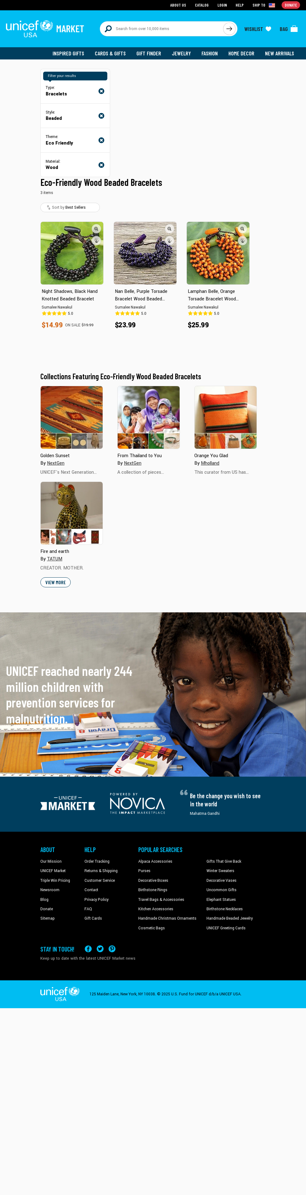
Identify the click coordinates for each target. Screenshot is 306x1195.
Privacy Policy (96, 899)
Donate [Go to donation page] (291, 5)
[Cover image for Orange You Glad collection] (225, 417)
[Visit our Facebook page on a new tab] (88, 949)
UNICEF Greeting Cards (226, 928)
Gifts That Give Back (224, 861)
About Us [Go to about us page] (178, 5)
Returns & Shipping (101, 871)
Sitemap (47, 918)
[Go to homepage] (45, 28)
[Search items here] (161, 29)
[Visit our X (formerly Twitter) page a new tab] (100, 949)
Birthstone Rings (152, 890)
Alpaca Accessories (155, 861)
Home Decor (241, 53)
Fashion (209, 53)
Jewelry (181, 53)
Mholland (210, 463)
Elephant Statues (221, 899)
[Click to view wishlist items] (258, 29)
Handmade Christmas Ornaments (167, 918)
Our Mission (51, 861)
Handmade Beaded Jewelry (230, 918)
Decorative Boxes (153, 880)
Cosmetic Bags (151, 928)
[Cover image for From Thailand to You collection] (148, 417)
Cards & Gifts (110, 53)
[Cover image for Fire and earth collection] (71, 513)
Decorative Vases (222, 880)
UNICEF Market (53, 871)
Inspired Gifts (68, 53)
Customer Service (99, 880)
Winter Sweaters (220, 871)
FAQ (88, 909)
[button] (96, 228)
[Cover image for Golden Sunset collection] (71, 417)
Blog (44, 899)
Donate (46, 909)
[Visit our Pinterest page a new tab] (112, 949)
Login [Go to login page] (222, 5)
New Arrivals (279, 53)
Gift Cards (93, 918)
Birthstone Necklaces (225, 909)
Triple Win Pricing (55, 880)
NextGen (55, 463)
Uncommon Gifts (222, 890)
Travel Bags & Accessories (161, 899)
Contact (91, 890)
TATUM (54, 559)
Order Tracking (97, 861)
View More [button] (55, 582)
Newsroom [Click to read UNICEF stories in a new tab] (49, 890)
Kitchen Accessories (155, 909)
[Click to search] (229, 29)
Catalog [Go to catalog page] (202, 5)
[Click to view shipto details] (264, 5)
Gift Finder (148, 53)
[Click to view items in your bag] (289, 29)
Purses (144, 871)
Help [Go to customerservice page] (240, 5)
